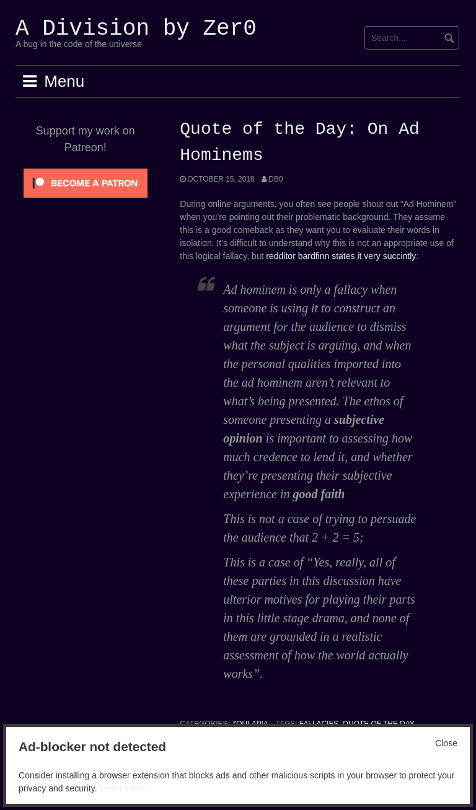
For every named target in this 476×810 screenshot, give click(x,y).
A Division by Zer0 (136, 29)
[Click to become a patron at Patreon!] (86, 182)
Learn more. (122, 788)
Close (446, 743)
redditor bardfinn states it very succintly (341, 256)
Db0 (275, 179)
